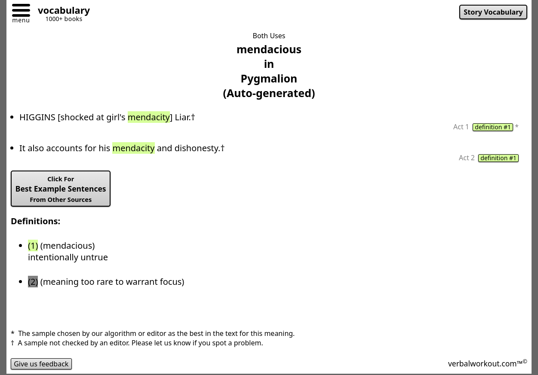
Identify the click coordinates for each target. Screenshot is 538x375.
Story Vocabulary (493, 12)
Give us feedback (41, 364)
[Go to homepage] (60, 11)
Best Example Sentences (60, 189)
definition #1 (493, 127)
